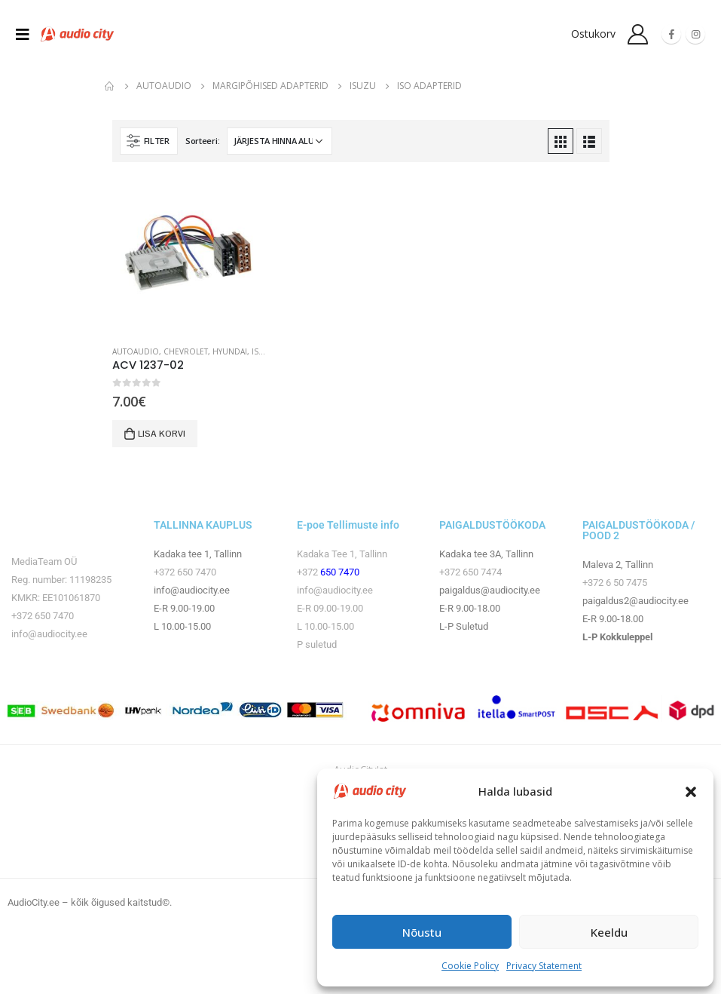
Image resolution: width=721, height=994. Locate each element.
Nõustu (421, 932)
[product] (190, 255)
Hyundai (229, 351)
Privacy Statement (544, 965)
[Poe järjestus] (279, 141)
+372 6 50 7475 (614, 582)
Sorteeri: (202, 140)
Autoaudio (135, 351)
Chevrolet (185, 351)
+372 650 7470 (42, 615)
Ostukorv (593, 33)
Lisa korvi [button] (161, 434)
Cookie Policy (470, 965)
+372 (308, 572)
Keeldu (609, 932)
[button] (690, 791)
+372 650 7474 (470, 572)
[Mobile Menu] (27, 34)
